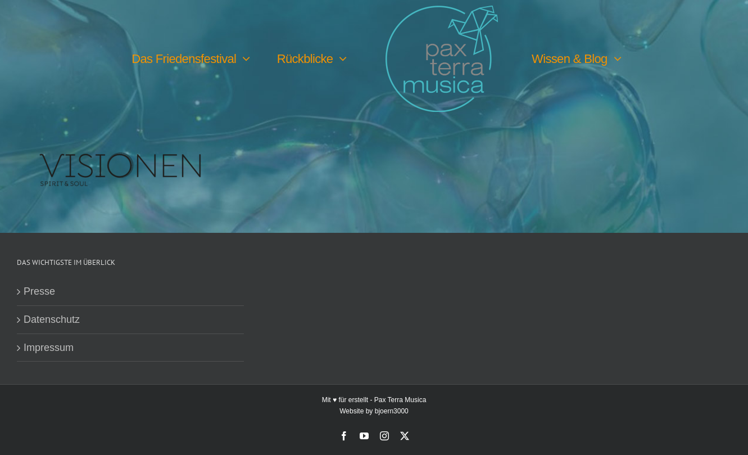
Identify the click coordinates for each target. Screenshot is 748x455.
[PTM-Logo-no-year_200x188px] (442, 10)
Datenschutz (52, 319)
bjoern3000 (392, 411)
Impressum (49, 347)
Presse (39, 291)
